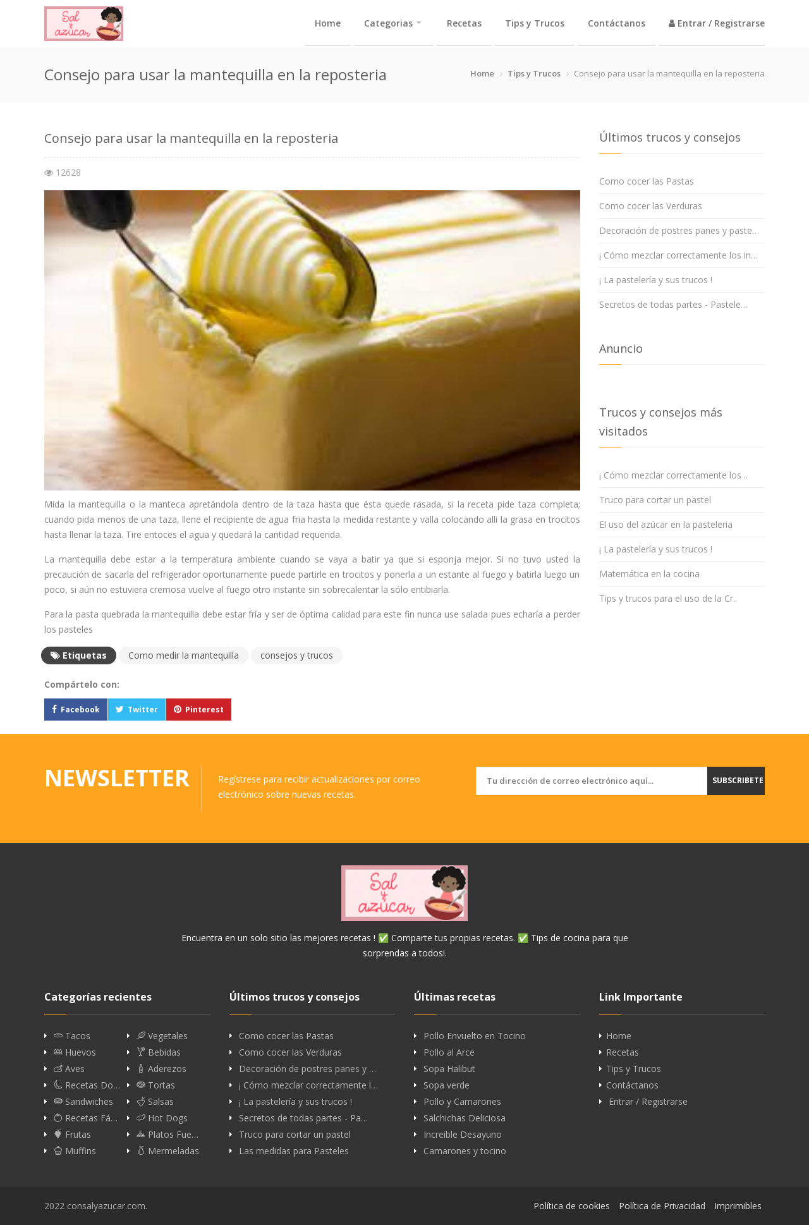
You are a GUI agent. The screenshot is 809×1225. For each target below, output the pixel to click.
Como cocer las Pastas (646, 181)
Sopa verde (446, 1085)
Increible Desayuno (462, 1134)
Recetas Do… (87, 1085)
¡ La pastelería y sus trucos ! (655, 280)
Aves (69, 1069)
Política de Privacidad (662, 1206)
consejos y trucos (296, 655)
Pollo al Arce (449, 1052)
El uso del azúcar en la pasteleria (666, 524)
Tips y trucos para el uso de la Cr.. (668, 598)
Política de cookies (571, 1206)
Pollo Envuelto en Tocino (474, 1036)
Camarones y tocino (464, 1151)
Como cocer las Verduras (650, 206)
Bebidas (159, 1052)
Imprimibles (738, 1206)
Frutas (72, 1134)
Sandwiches (83, 1101)
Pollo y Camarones (462, 1101)
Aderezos (161, 1069)
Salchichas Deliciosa (464, 1118)
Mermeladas (168, 1151)
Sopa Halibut (449, 1069)
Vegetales (162, 1036)
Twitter (143, 709)
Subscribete (737, 780)
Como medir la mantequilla (183, 655)
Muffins (75, 1151)
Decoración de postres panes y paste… (679, 230)
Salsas (155, 1101)
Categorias (388, 23)
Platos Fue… (167, 1134)
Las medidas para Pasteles (294, 1151)
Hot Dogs (162, 1118)
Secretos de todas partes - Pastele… (673, 304)
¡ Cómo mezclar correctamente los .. (673, 475)
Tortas (156, 1085)
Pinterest (204, 709)
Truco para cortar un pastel (655, 500)
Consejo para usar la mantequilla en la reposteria (191, 138)
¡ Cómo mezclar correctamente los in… (678, 255)
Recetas (464, 23)
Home (328, 23)
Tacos (72, 1036)
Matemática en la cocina (649, 574)
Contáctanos (616, 23)
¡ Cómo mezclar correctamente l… (308, 1085)
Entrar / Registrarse (717, 23)
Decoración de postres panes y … (307, 1069)
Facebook (80, 709)
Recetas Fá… (86, 1118)
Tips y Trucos (534, 23)
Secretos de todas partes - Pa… (303, 1118)
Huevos (75, 1052)
